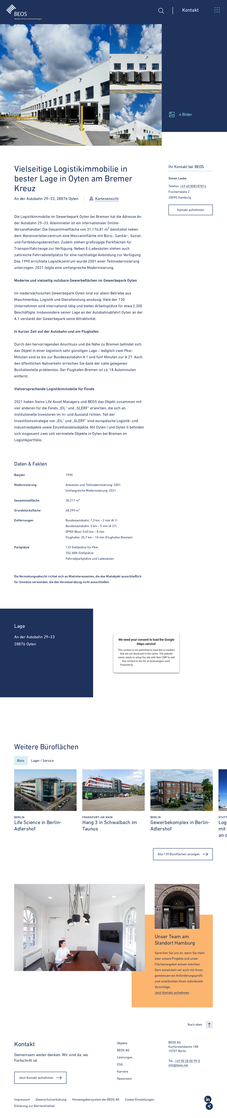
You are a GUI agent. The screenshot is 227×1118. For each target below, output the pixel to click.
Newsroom (124, 1079)
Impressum (22, 1100)
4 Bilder (185, 114)
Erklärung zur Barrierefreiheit (34, 1106)
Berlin (19, 818)
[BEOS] (21, 9)
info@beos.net (178, 1066)
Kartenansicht (107, 198)
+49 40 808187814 (193, 186)
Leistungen (124, 1058)
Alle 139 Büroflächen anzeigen (183, 855)
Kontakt (190, 10)
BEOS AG (123, 1051)
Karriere (122, 1072)
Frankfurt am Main (97, 818)
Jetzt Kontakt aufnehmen (172, 993)
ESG (120, 1065)
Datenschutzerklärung (51, 1100)
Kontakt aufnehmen (190, 210)
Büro (21, 761)
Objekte (122, 1044)
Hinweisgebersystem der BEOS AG (95, 1100)
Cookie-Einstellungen (139, 1100)
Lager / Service (45, 761)
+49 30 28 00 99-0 (187, 1061)
